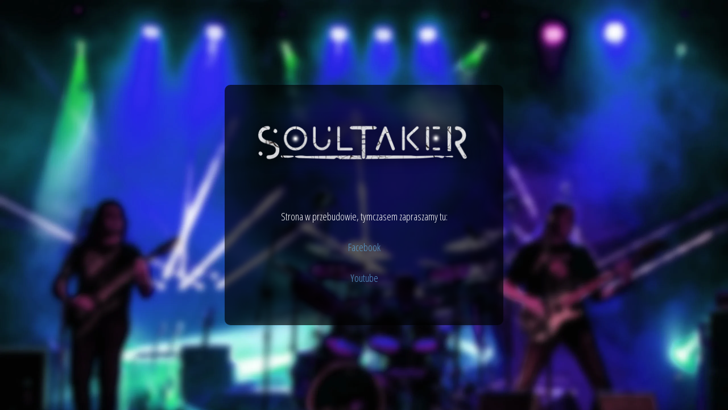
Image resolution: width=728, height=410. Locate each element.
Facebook (364, 247)
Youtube (364, 278)
